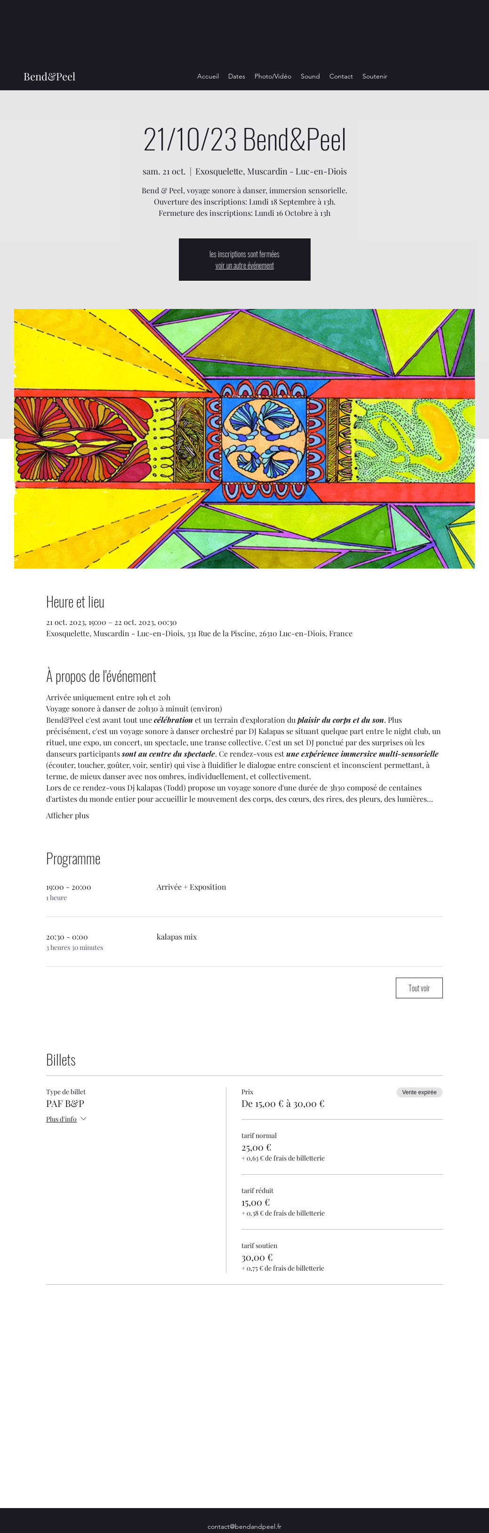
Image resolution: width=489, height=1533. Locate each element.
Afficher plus (67, 815)
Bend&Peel (49, 76)
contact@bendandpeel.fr (244, 1526)
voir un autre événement (245, 265)
